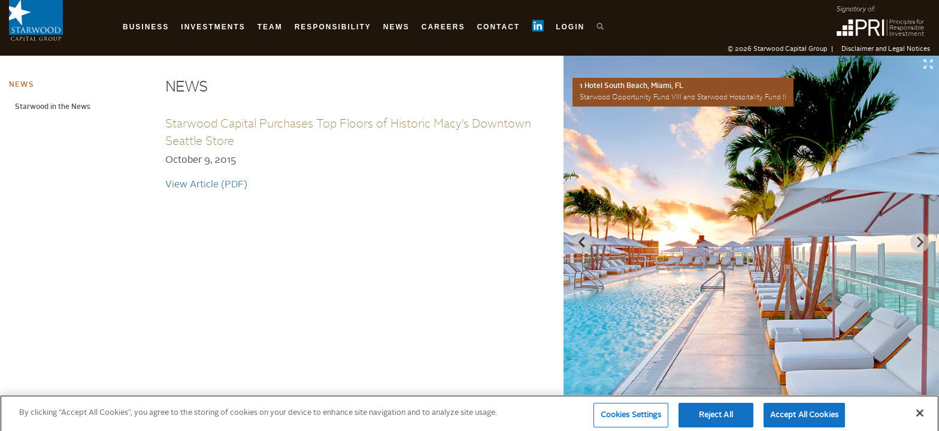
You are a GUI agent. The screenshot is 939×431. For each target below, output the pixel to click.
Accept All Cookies (804, 418)
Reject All (716, 418)
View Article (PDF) (206, 185)
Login (570, 27)
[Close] (920, 416)
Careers (443, 27)
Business (146, 27)
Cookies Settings (631, 418)
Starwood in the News (52, 107)
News (396, 27)
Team (270, 27)
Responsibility (333, 27)
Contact (498, 27)
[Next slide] (919, 242)
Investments (213, 27)
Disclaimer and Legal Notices (885, 49)
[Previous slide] (582, 242)
